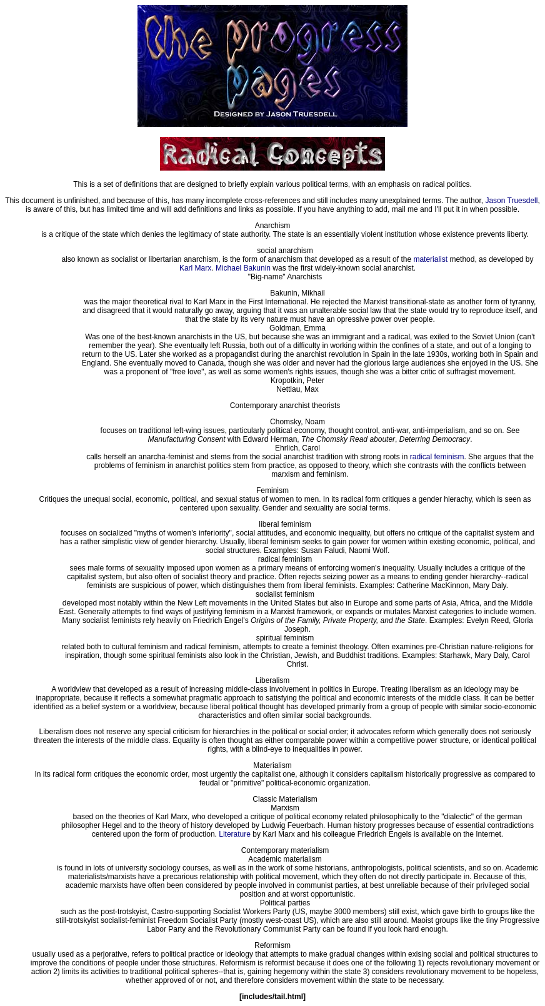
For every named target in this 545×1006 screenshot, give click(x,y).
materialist (430, 259)
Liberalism (273, 680)
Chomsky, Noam (297, 421)
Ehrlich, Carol (297, 448)
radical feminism (437, 456)
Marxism (285, 808)
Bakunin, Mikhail (297, 293)
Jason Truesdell (511, 200)
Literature (235, 834)
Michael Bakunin (243, 268)
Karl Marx (195, 268)
